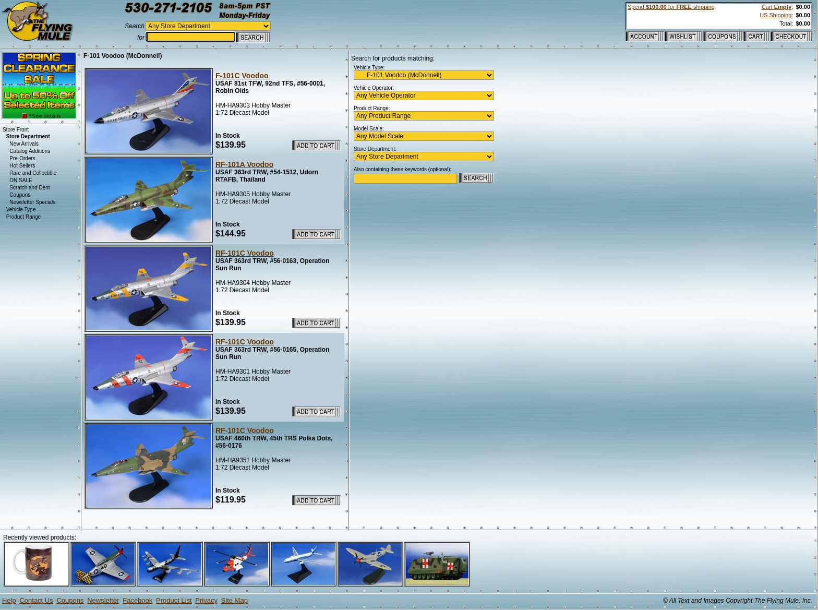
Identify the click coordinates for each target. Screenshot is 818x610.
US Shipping (775, 15)
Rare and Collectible (32, 173)
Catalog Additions (29, 151)
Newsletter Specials (32, 202)
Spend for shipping (671, 7)
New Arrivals (24, 144)
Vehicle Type (21, 209)
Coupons (19, 195)
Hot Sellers (22, 166)
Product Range (23, 217)
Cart (776, 7)
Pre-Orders (22, 158)
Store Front (16, 130)
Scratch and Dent (29, 187)
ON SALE (20, 180)
